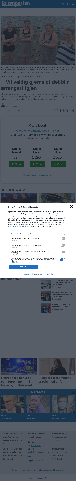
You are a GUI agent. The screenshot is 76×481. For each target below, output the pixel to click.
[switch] (62, 238)
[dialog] (38, 240)
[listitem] (38, 234)
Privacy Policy (49, 274)
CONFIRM (23, 267)
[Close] (72, 207)
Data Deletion (27, 274)
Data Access (38, 274)
